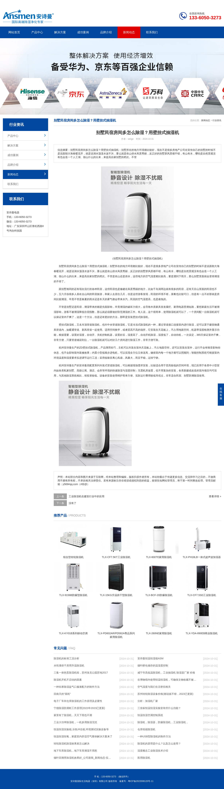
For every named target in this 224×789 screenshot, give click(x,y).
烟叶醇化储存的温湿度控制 (152, 665)
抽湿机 (103, 266)
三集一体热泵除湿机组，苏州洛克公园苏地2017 (81, 672)
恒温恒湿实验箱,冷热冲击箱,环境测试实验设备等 (81, 729)
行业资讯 (217, 120)
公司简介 (166, 2)
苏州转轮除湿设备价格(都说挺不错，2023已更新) (165, 693)
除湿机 (172, 311)
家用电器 (179, 306)
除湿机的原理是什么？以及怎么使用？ (159, 743)
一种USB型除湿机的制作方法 (154, 736)
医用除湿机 (143, 757)
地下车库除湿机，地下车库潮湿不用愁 (75, 750)
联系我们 (152, 32)
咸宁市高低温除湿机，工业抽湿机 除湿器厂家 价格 (166, 672)
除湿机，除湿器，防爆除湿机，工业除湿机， (162, 722)
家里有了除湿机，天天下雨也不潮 (73, 715)
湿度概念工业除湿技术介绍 (152, 750)
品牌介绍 (106, 32)
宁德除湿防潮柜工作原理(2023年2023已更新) (79, 708)
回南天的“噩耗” (62, 693)
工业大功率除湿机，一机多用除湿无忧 (75, 722)
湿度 (145, 299)
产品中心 (37, 32)
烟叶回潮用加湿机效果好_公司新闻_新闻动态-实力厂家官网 (83, 757)
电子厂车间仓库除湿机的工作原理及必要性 (78, 701)
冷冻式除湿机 (140, 324)
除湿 (84, 266)
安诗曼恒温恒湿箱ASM (150, 658)
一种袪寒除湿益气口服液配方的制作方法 (77, 686)
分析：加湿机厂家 (147, 701)
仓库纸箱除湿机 (146, 729)
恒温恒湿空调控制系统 (150, 715)
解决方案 (60, 32)
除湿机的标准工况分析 (66, 658)
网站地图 (200, 2)
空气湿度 (151, 276)
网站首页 (14, 32)
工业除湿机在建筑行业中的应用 (86, 496)
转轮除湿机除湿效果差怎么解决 (71, 743)
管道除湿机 (93, 324)
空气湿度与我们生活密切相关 (154, 686)
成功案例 (83, 32)
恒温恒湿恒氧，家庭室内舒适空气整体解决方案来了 (83, 736)
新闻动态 (129, 32)
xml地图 (216, 2)
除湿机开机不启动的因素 (68, 679)
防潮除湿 (194, 375)
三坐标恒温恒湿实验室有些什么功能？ (159, 708)
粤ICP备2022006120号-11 (141, 781)
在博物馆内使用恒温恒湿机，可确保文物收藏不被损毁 (166, 679)
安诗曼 (68, 347)
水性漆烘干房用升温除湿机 (69, 665)
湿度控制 (130, 370)
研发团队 (183, 2)
